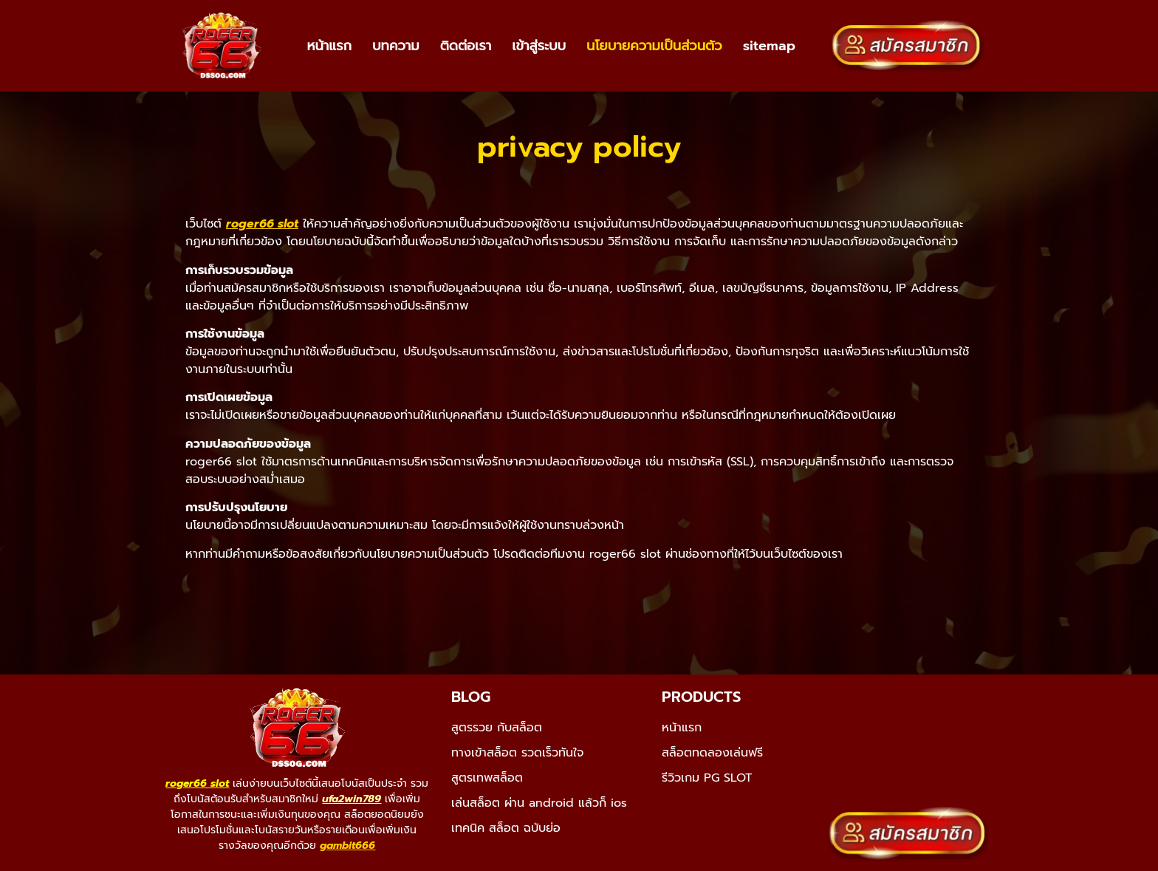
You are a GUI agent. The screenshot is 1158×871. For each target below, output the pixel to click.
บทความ (395, 45)
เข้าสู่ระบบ (539, 45)
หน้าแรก (329, 45)
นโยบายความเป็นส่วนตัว (654, 45)
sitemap (769, 45)
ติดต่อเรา (466, 45)
